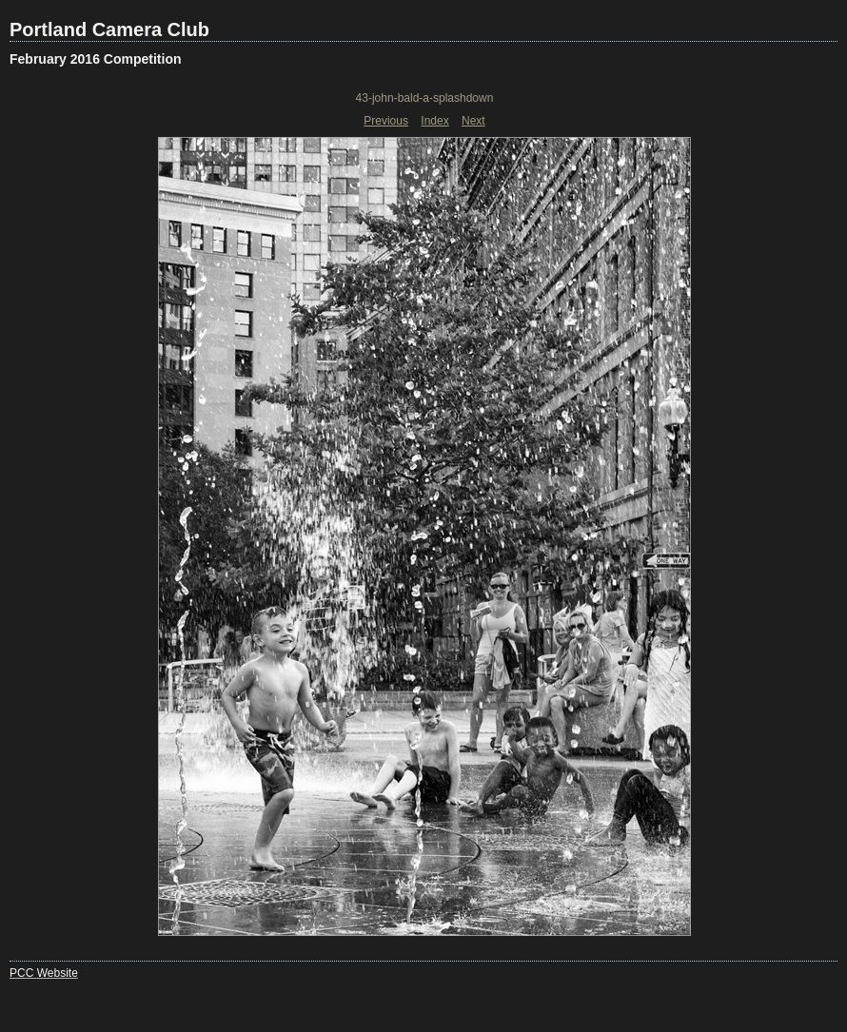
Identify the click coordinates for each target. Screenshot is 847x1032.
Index (434, 120)
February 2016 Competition (96, 59)
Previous (386, 120)
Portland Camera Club (109, 29)
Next (473, 120)
